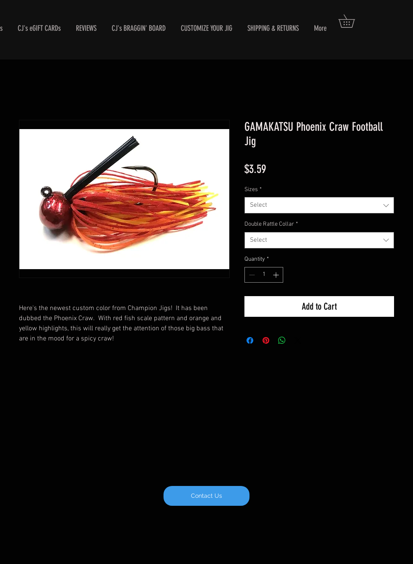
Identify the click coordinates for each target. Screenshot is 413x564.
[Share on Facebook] (250, 340)
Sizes (253, 189)
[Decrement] (251, 274)
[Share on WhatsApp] (282, 340)
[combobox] (319, 205)
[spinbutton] (263, 274)
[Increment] (276, 274)
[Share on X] (298, 340)
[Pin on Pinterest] (266, 340)
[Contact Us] (206, 496)
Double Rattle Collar (271, 224)
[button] (352, 21)
